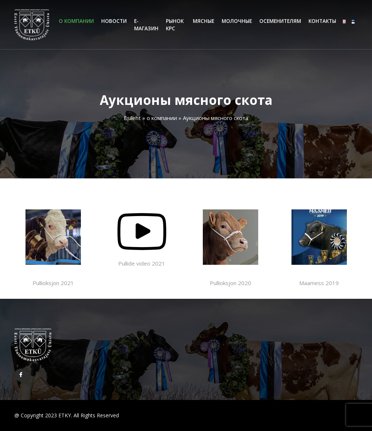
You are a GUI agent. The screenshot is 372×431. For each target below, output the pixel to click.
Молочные (237, 21)
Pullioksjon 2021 (53, 248)
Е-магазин (146, 25)
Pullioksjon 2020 (230, 248)
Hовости (114, 21)
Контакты (322, 21)
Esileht (132, 118)
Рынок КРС (175, 25)
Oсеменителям (280, 21)
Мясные (203, 21)
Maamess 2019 (319, 248)
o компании (76, 21)
